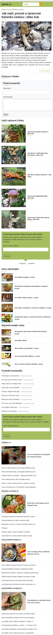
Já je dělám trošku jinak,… (10, 407)
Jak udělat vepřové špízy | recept (26, 298)
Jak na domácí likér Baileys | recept (27, 356)
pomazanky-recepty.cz (12, 588)
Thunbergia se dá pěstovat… (11, 376)
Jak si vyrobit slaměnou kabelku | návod (28, 364)
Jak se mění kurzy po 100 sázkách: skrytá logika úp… (19, 487)
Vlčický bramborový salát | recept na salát (15, 520)
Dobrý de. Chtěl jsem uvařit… (11, 395)
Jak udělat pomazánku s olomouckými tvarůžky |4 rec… (20, 629)
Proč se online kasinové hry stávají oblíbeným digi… (19, 468)
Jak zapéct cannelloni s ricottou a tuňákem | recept (32, 308)
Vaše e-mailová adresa (10, 246)
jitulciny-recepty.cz (10, 491)
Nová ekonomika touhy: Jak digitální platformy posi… (19, 472)
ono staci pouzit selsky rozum (12, 380)
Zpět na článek (45, 71)
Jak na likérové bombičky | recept (26, 348)
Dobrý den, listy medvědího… (11, 388)
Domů (4, 9)
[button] (26, 36)
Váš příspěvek (7, 97)
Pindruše (4, 528)
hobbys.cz (6, 442)
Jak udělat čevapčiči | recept (24, 277)
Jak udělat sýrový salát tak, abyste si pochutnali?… (18, 633)
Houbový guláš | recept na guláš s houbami (16, 532)
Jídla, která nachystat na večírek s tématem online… (19, 614)
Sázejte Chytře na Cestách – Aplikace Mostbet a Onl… (19, 475)
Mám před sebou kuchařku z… (11, 399)
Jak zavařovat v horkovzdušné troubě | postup (17, 536)
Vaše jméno (7, 88)
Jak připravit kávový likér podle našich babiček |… (18, 580)
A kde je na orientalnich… (10, 411)
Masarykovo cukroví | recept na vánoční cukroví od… (19, 524)
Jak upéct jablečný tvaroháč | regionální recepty (17, 569)
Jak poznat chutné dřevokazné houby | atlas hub (38, 218)
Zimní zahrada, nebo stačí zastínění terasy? (16, 479)
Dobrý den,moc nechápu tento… (12, 384)
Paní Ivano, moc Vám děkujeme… (12, 403)
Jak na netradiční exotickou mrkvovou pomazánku (18, 617)
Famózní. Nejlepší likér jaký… (11, 391)
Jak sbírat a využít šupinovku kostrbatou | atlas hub (37, 154)
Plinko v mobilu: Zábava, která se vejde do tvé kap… (19, 483)
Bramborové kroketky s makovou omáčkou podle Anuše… (20, 573)
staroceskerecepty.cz (11, 539)
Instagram (31, 263)
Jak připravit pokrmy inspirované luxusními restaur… (19, 516)
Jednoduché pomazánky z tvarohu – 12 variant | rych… (19, 625)
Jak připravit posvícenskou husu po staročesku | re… (19, 584)
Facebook (22, 263)
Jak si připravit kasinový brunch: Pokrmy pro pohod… (19, 565)
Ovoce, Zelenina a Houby (15, 9)
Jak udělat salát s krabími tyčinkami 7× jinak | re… (18, 621)
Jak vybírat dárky (20, 340)
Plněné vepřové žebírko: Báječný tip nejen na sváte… (19, 577)
